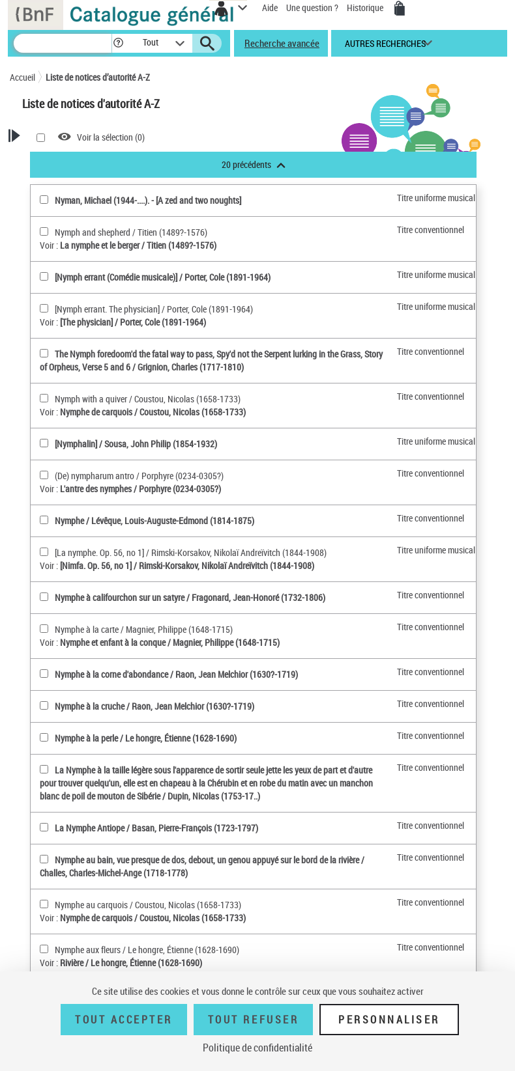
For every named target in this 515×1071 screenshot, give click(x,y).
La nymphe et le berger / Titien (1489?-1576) (138, 245)
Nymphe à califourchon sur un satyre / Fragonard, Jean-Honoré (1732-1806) (190, 597)
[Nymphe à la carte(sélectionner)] (44, 628)
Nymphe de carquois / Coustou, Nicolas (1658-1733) (153, 412)
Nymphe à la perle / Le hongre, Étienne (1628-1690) (146, 738)
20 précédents (254, 164)
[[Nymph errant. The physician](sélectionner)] (44, 308)
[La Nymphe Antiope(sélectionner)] (44, 827)
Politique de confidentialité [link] (257, 1047)
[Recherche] (62, 43)
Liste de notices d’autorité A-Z (98, 77)
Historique (366, 7)
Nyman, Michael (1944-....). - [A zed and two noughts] (148, 200)
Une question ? (312, 7)
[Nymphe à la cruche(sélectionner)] (44, 705)
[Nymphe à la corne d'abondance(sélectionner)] (44, 673)
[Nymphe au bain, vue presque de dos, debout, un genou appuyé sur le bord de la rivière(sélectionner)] (44, 859)
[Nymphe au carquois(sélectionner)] (44, 904)
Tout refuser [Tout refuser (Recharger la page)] (253, 1019)
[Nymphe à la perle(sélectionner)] (44, 737)
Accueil (22, 77)
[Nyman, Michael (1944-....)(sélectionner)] (44, 199)
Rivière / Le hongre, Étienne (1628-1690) (131, 962)
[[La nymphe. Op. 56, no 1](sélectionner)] (44, 552)
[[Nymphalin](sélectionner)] (44, 443)
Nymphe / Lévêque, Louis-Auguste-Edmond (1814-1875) (154, 520)
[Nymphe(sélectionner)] (44, 520)
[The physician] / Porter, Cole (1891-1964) (133, 322)
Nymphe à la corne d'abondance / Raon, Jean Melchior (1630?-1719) (176, 674)
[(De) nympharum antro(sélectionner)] (44, 475)
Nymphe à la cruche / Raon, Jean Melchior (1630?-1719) (154, 706)
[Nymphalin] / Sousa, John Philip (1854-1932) (136, 444)
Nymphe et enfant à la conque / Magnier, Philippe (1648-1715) (170, 642)
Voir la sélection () (111, 137)
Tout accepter (124, 1019)
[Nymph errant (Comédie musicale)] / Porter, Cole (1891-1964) (163, 277)
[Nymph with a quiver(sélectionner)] (44, 398)
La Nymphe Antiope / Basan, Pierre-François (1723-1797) (156, 828)
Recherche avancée (281, 42)
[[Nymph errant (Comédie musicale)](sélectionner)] (44, 276)
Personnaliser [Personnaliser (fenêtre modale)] (389, 1019)
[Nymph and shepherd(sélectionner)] (44, 231)
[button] (120, 43)
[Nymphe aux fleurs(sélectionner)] (44, 949)
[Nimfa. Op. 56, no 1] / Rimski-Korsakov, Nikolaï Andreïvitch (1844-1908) (187, 565)
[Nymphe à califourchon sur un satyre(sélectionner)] (44, 596)
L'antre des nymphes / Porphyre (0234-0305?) (140, 488)
